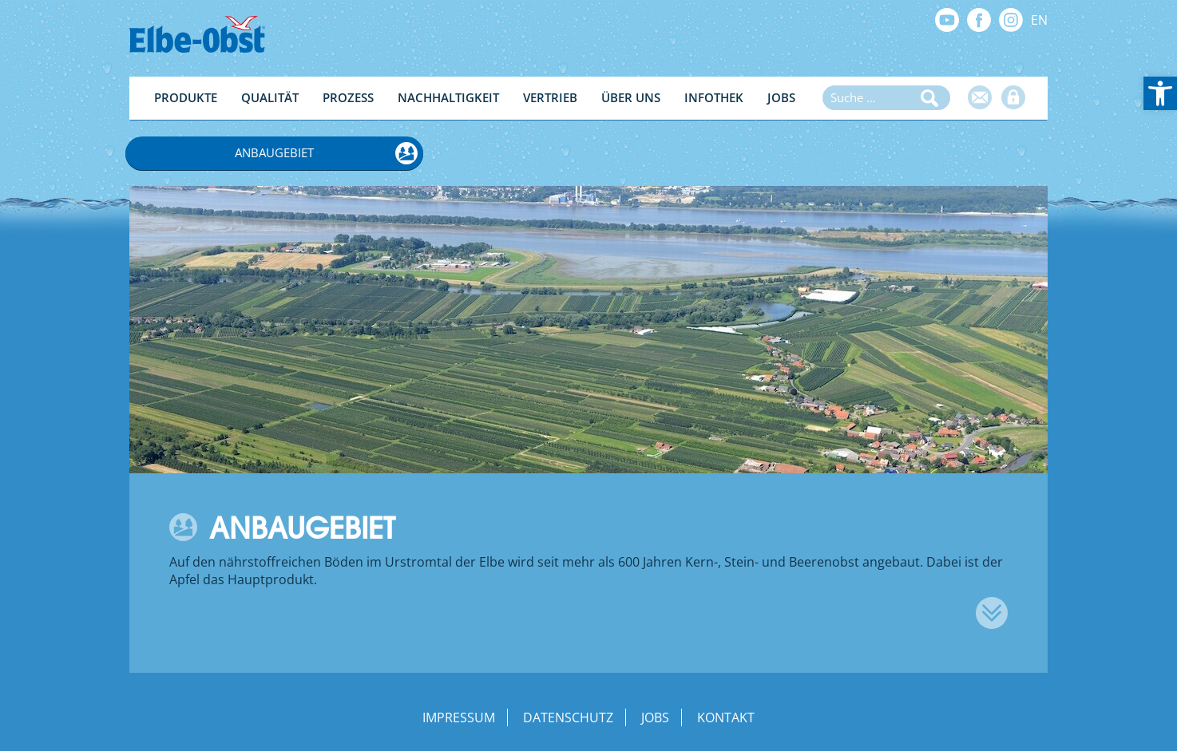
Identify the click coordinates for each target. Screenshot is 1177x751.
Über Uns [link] (630, 97)
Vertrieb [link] (550, 97)
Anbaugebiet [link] (274, 152)
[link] (1160, 93)
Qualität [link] (270, 97)
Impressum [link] (458, 717)
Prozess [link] (348, 97)
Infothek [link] (713, 97)
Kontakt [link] (726, 717)
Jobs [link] (781, 97)
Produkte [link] (185, 97)
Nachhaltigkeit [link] (448, 97)
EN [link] (1039, 20)
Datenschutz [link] (568, 717)
